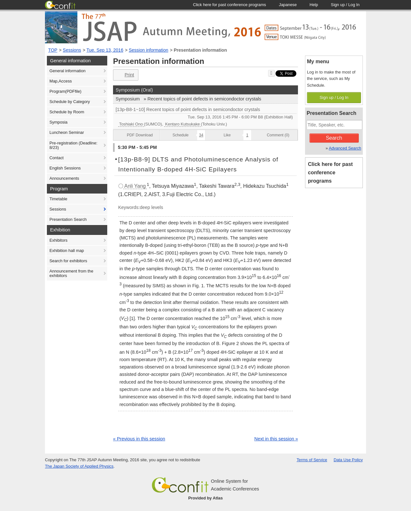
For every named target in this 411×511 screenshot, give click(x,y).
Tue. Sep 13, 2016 (104, 50)
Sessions (72, 50)
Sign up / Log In (333, 97)
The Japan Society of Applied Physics (79, 466)
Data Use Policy (348, 459)
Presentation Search (68, 219)
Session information (148, 50)
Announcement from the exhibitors (71, 273)
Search (334, 138)
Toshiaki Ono (131, 124)
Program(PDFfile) (65, 91)
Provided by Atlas (205, 498)
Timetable (58, 198)
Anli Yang (135, 186)
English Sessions (65, 168)
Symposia (58, 122)
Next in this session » (276, 438)
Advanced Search (345, 148)
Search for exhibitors (68, 260)
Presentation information (200, 50)
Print (125, 75)
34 (201, 135)
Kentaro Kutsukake (182, 124)
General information (67, 70)
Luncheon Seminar (66, 132)
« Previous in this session (139, 438)
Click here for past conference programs (330, 172)
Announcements (64, 178)
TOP (52, 50)
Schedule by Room (66, 111)
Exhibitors (58, 240)
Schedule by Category (69, 101)
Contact (56, 157)
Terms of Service (312, 459)
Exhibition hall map (66, 250)
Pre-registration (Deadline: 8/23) (73, 145)
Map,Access (60, 81)
